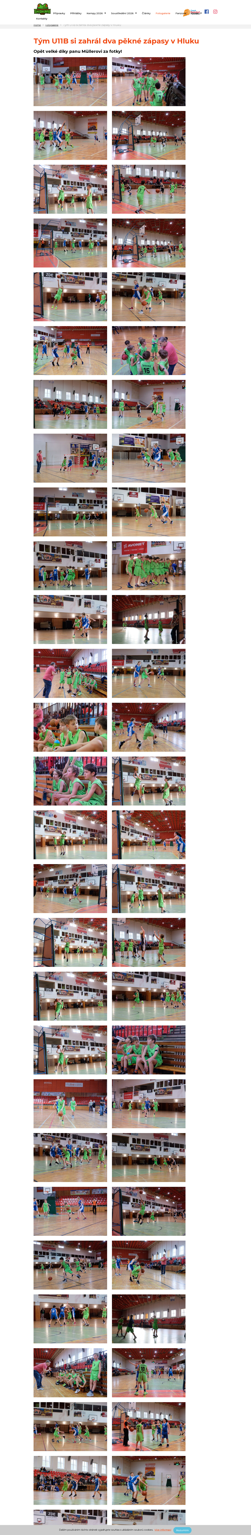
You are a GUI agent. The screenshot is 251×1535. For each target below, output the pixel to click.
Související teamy (47, 1431)
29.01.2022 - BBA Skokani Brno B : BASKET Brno (64, 1451)
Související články (47, 1385)
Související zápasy (47, 1446)
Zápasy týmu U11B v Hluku (51, 1418)
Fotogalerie (51, 31)
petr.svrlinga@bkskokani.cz (120, 1499)
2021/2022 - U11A (71, 1437)
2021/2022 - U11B (45, 1437)
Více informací (163, 1530)
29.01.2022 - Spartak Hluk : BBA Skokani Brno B (128, 1451)
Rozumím (182, 1530)
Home (37, 31)
